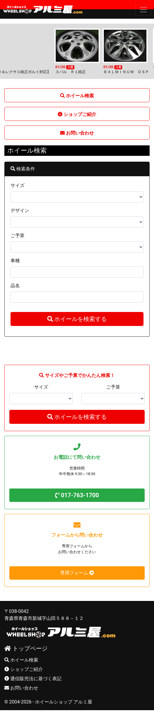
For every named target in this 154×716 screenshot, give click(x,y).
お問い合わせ (21, 688)
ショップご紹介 (23, 669)
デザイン (19, 210)
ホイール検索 (21, 660)
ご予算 (17, 235)
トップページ (26, 648)
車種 (15, 260)
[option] (77, 51)
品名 (15, 285)
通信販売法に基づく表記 (33, 678)
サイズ (17, 185)
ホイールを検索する (77, 318)
